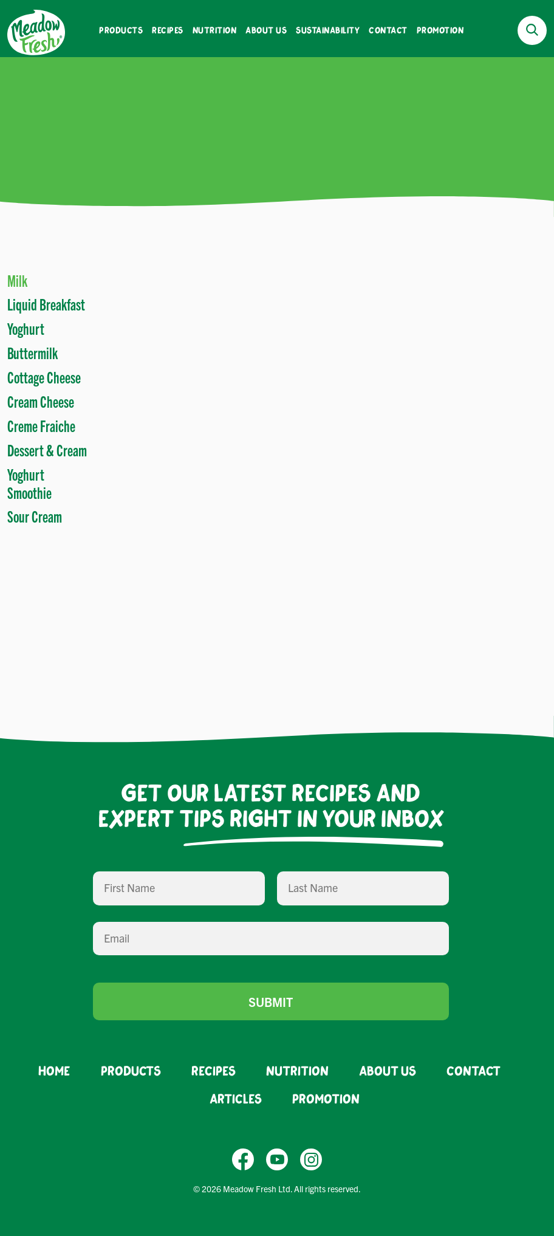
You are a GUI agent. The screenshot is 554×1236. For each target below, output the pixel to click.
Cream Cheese (40, 401)
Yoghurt (25, 328)
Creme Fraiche (41, 425)
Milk (17, 280)
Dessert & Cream (47, 449)
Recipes (167, 30)
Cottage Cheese (44, 376)
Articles (236, 1098)
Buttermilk (32, 352)
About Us (266, 30)
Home (54, 1070)
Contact (388, 30)
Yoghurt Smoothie (29, 483)
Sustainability (328, 30)
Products (121, 30)
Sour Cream (34, 516)
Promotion (440, 30)
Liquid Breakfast (46, 304)
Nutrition (215, 30)
